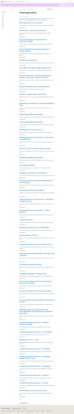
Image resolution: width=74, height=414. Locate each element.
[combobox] (7, 11)
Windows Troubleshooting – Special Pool (32, 94)
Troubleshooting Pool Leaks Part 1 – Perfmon (33, 383)
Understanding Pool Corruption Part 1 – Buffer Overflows (34, 211)
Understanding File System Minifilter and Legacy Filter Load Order (37, 254)
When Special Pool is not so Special (30, 23)
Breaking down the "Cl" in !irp (29, 340)
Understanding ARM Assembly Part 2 (31, 122)
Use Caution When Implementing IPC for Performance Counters (37, 301)
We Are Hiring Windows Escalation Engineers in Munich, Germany (34, 50)
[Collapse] (11, 9)
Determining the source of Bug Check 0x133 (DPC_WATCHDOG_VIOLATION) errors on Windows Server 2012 (36, 311)
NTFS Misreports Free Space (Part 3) (31, 130)
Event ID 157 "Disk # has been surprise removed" (35, 148)
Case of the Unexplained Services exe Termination (35, 291)
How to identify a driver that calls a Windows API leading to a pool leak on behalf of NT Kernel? (35, 76)
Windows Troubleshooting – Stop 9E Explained (34, 86)
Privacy (22, 410)
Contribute (18, 410)
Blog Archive (24, 9)
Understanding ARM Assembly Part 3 (31, 114)
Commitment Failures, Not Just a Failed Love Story (35, 244)
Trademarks (42, 410)
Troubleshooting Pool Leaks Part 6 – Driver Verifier (35, 332)
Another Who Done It (26, 220)
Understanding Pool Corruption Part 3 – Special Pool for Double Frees (36, 138)
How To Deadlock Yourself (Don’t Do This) (32, 390)
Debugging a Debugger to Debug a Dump (33, 274)
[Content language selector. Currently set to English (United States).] (6, 408)
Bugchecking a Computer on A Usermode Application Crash (36, 104)
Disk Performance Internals (28, 60)
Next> (20, 399)
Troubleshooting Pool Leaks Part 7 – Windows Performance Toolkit (34, 323)
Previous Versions (9, 410)
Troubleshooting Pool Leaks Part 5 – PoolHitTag (34, 349)
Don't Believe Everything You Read (30, 264)
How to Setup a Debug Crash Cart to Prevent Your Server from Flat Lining (35, 282)
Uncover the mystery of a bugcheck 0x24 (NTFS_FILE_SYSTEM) (32, 40)
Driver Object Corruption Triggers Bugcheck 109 (35, 68)
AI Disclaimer (3, 410)
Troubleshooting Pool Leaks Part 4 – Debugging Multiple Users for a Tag (34, 357)
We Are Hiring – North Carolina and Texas (32, 30)
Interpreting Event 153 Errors (28, 235)
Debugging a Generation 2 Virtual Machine (33, 173)
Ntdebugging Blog (30, 9)
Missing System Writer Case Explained (31, 190)
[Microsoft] (2, 1)
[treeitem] (7, 13)
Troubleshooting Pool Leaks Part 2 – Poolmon (34, 375)
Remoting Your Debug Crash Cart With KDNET (34, 227)
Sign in (72, 1)
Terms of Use (38, 410)
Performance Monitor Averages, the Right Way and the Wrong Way (36, 181)
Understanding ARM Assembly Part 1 (31, 157)
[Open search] (69, 1)
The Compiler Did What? (27, 165)
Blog (14, 410)
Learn (20, 9)
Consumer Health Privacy (30, 410)
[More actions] (54, 9)
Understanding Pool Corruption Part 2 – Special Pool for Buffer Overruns (36, 200)
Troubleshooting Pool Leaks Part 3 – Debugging (34, 366)
